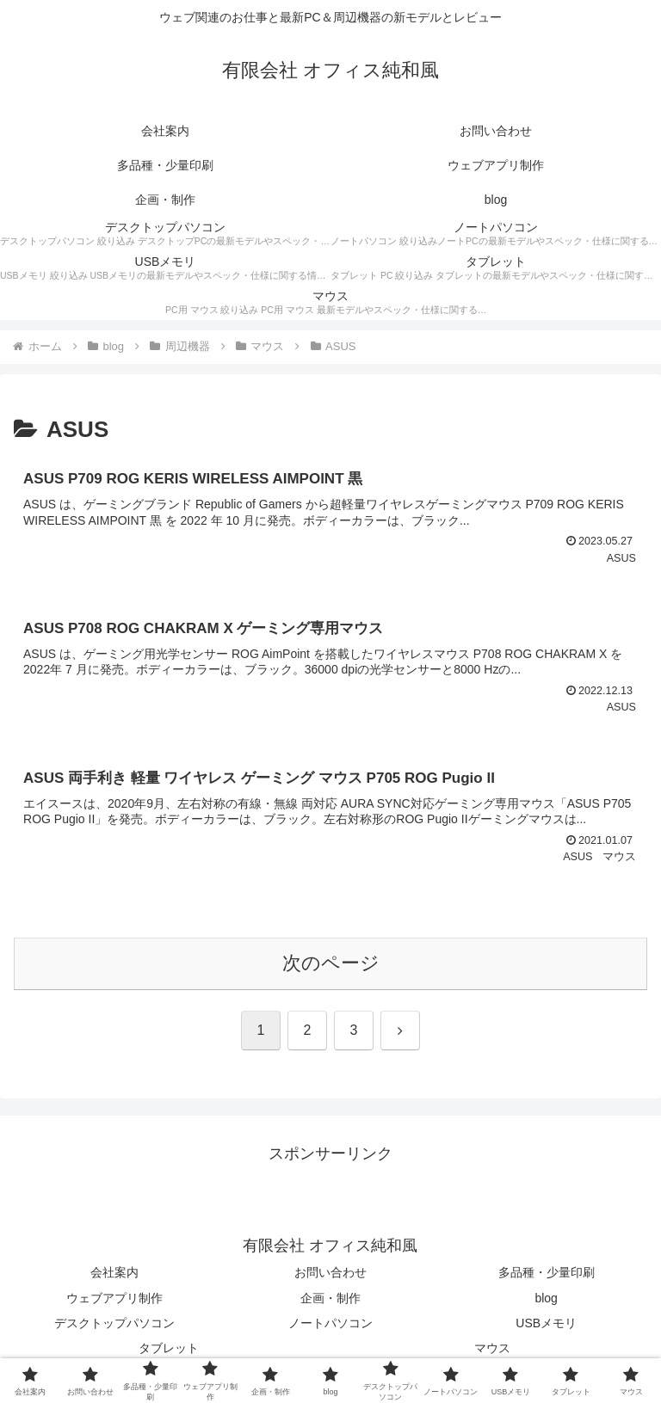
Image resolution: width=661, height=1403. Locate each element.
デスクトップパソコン (114, 1323)
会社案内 (114, 1272)
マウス (492, 1348)
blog (545, 1298)
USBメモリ (546, 1323)
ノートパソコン (330, 1323)
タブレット (169, 1348)
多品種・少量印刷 (546, 1272)
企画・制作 (330, 1298)
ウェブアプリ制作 (114, 1298)
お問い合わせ (330, 1272)
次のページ (331, 963)
